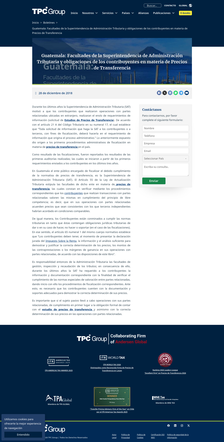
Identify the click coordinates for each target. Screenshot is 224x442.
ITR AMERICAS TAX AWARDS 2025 (59, 370)
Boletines (49, 22)
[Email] (187, 93)
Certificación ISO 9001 (157, 436)
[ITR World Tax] (112, 357)
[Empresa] (165, 143)
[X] (164, 93)
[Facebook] (159, 93)
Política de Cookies (141, 436)
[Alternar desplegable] (190, 5)
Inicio (74, 13)
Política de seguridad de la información (178, 436)
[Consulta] (165, 169)
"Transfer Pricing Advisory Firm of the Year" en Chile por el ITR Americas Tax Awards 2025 (112, 410)
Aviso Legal (114, 436)
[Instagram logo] (182, 425)
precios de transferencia (62, 147)
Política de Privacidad (125, 436)
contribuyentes (73, 193)
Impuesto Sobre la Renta (61, 241)
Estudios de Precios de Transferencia (88, 120)
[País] (165, 158)
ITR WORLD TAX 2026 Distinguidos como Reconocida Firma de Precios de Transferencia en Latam (111, 367)
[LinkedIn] (170, 93)
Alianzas (143, 13)
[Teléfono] (165, 136)
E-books (185, 13)
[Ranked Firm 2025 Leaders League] (165, 360)
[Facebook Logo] (168, 425)
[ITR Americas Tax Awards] (59, 361)
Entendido (23, 434)
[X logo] (188, 425)
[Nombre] (165, 128)
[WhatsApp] (175, 93)
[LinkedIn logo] (175, 425)
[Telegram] (181, 93)
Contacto (170, 5)
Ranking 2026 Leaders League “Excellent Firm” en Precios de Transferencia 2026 (165, 371)
